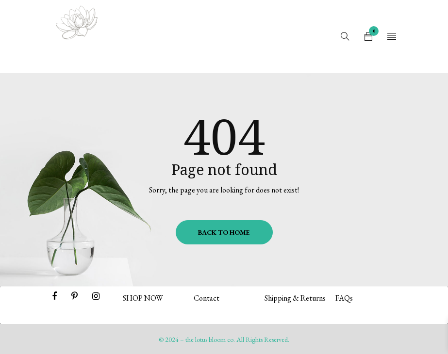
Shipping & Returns (295, 298)
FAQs (344, 298)
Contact (206, 298)
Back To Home (224, 232)
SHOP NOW (143, 298)
